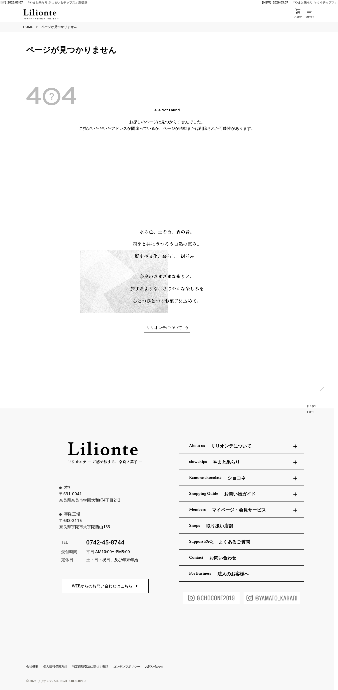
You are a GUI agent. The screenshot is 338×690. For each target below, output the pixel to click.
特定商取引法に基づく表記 (90, 666)
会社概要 (32, 666)
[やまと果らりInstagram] (272, 598)
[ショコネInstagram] (211, 598)
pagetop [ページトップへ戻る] (312, 408)
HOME (28, 26)
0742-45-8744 (105, 542)
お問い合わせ (154, 666)
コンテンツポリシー (126, 666)
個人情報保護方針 (55, 666)
